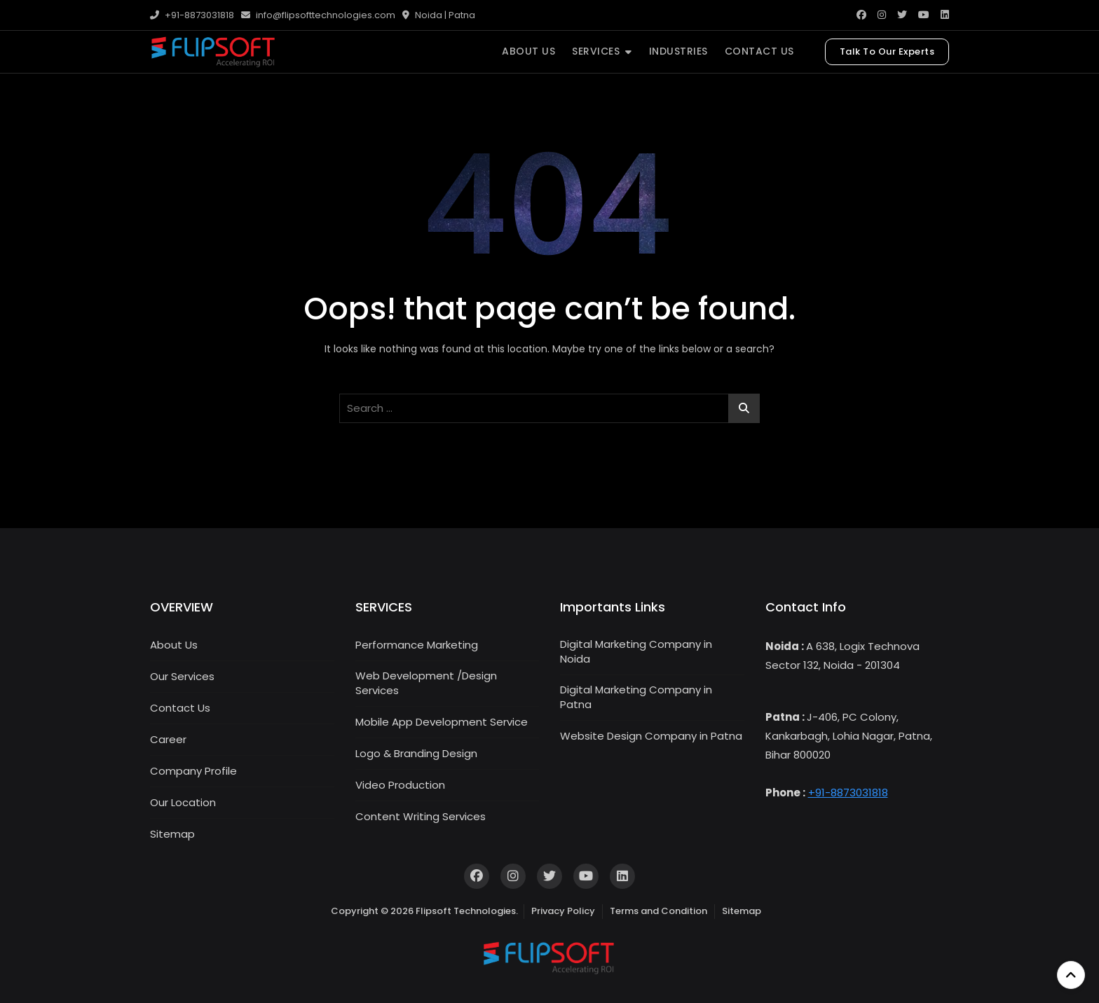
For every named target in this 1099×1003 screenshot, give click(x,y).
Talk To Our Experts (887, 51)
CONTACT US (759, 51)
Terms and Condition (658, 911)
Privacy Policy (563, 911)
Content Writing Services (420, 816)
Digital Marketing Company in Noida (636, 651)
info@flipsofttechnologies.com (318, 15)
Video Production (400, 784)
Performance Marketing (416, 644)
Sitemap (172, 833)
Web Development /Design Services (426, 683)
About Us (174, 644)
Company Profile (193, 770)
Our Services (182, 676)
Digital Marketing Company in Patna (636, 697)
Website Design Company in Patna (651, 735)
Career (168, 739)
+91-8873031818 (192, 15)
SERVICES (596, 51)
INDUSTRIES (678, 51)
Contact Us (180, 707)
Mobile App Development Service (441, 721)
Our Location (183, 802)
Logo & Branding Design (416, 753)
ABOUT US (528, 51)
